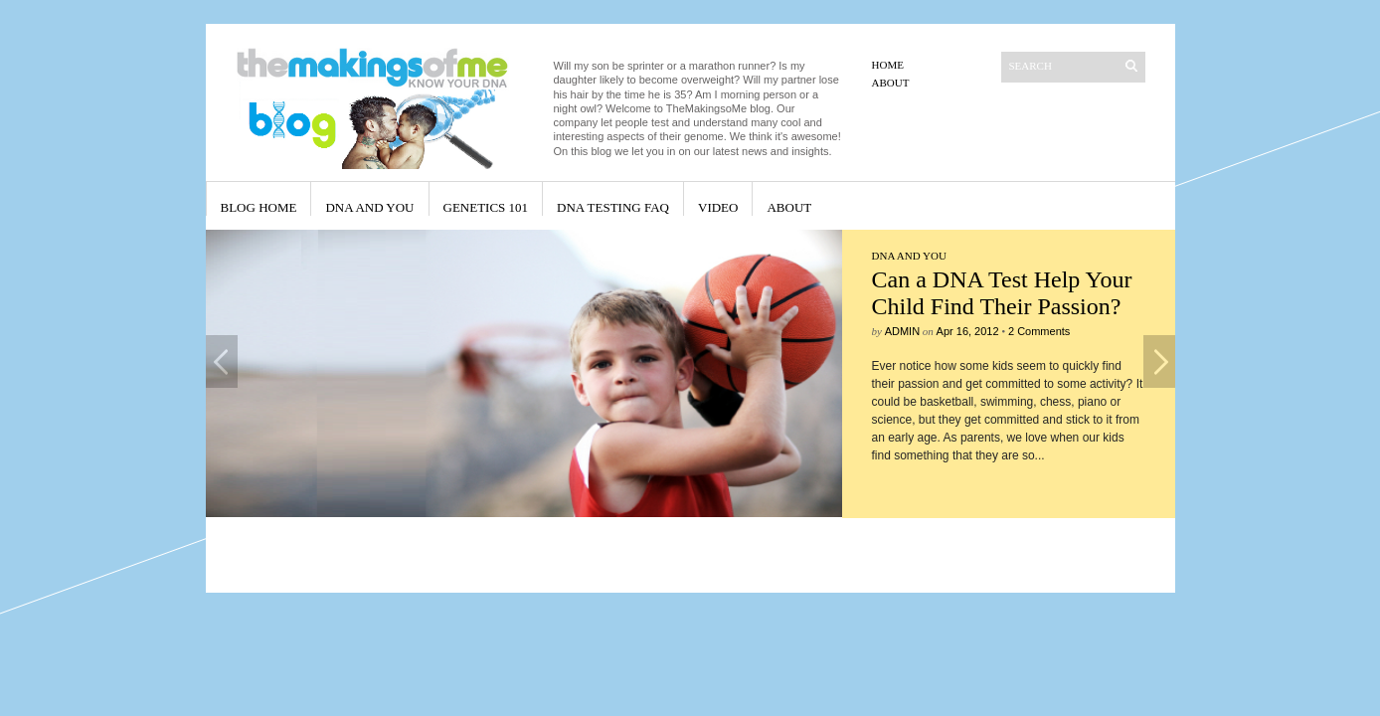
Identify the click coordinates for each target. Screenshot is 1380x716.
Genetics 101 (486, 207)
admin (902, 331)
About (891, 83)
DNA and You (369, 207)
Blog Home (259, 207)
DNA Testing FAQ (613, 207)
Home (888, 65)
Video (718, 207)
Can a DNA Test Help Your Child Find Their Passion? (1002, 293)
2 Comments (1039, 331)
